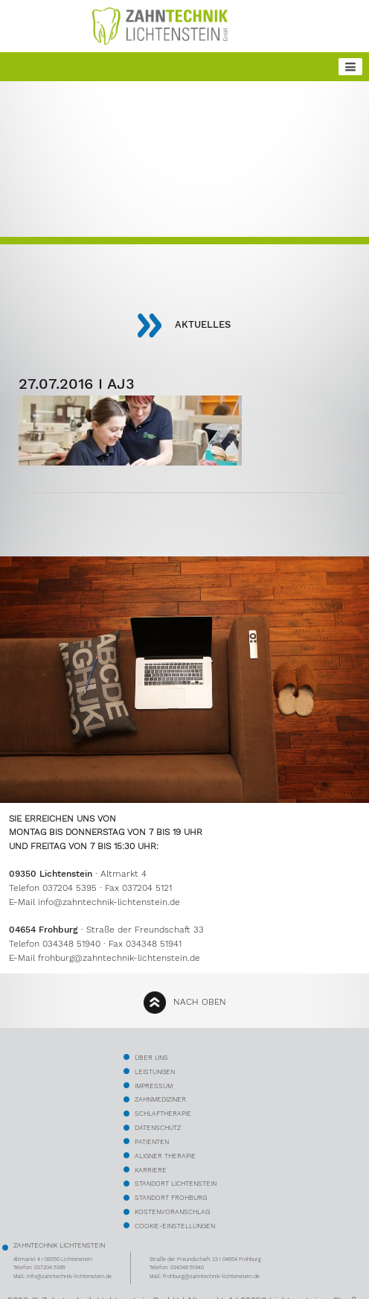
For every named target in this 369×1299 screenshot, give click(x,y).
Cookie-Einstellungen (175, 1226)
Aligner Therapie (165, 1156)
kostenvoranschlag (172, 1211)
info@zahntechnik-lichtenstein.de (109, 902)
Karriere (151, 1170)
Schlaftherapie (163, 1113)
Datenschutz (158, 1127)
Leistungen (155, 1071)
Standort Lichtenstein (175, 1183)
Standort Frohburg (171, 1197)
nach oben (199, 1002)
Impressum (154, 1086)
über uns (151, 1057)
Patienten (152, 1141)
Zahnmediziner (160, 1099)
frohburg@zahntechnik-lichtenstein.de (119, 958)
